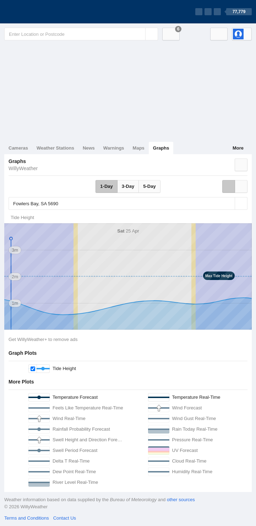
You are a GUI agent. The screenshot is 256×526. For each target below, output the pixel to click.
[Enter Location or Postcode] (81, 34)
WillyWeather (23, 168)
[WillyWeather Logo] (37, 11)
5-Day (149, 186)
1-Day (106, 186)
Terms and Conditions (26, 518)
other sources (181, 499)
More (238, 148)
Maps (139, 148)
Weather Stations (55, 148)
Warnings (113, 148)
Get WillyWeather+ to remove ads (43, 339)
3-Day (128, 186)
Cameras (18, 148)
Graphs (161, 148)
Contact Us (64, 518)
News (89, 148)
